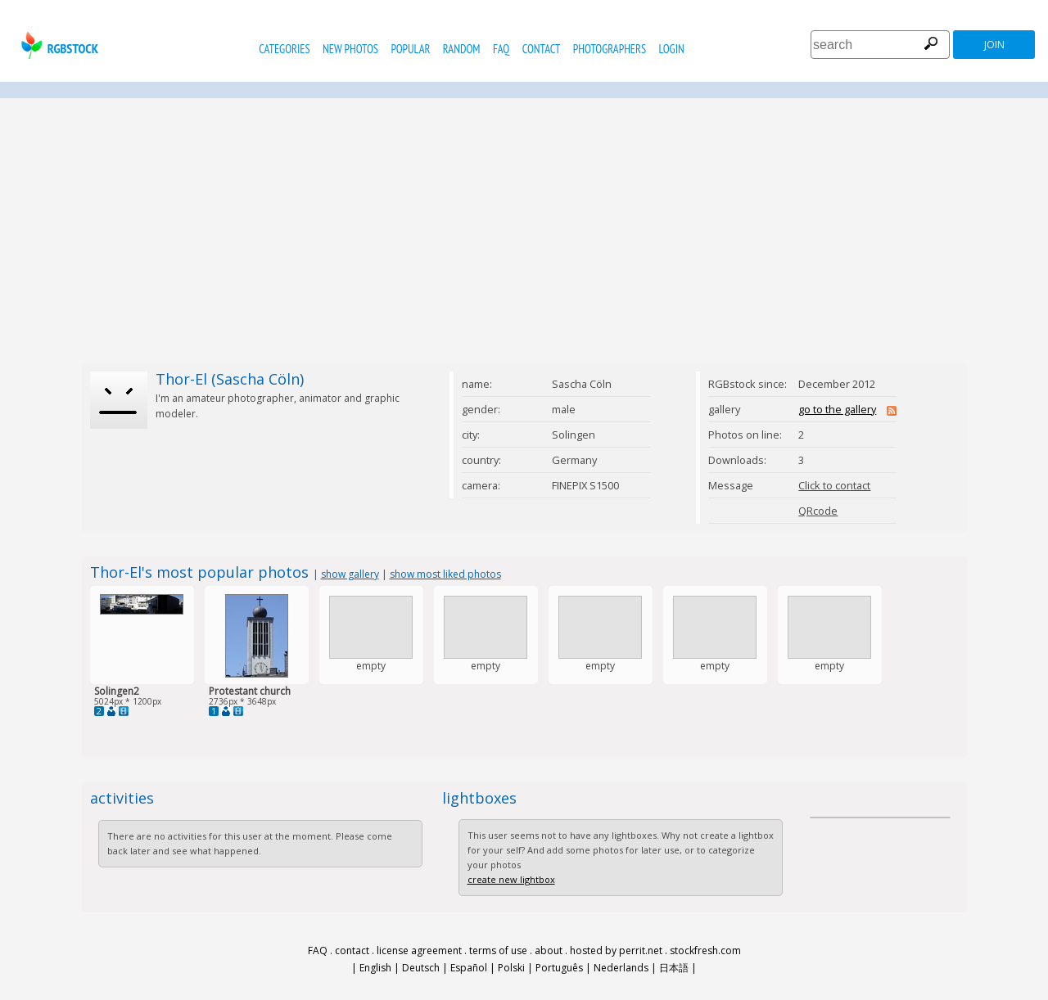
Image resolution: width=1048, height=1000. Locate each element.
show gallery (350, 574)
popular (410, 48)
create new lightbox (511, 879)
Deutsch (421, 968)
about (548, 950)
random (462, 48)
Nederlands (621, 968)
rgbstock (57, 45)
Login (671, 48)
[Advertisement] (524, 230)
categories (284, 48)
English (375, 968)
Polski (511, 968)
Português (559, 968)
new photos (350, 48)
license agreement (419, 950)
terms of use (498, 950)
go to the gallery (837, 409)
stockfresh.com (705, 950)
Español (468, 968)
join (994, 45)
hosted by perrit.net (616, 950)
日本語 (674, 968)
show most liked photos (445, 574)
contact (541, 48)
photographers (609, 48)
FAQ (501, 48)
